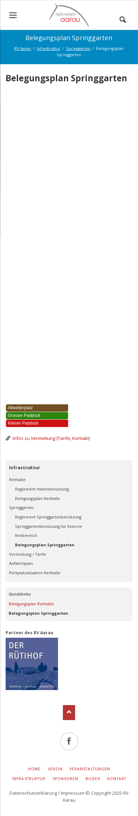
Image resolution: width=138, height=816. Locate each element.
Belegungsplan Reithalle (37, 498)
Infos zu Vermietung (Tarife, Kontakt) (51, 438)
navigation (13, 15)
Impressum (73, 793)
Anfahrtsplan (21, 563)
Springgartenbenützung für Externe (48, 526)
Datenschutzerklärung (33, 793)
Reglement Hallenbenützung (42, 489)
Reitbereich (26, 535)
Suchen (122, 17)
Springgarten (21, 507)
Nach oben (69, 712)
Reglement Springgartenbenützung (48, 516)
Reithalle (17, 479)
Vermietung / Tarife (27, 554)
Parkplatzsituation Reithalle (34, 572)
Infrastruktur (24, 468)
